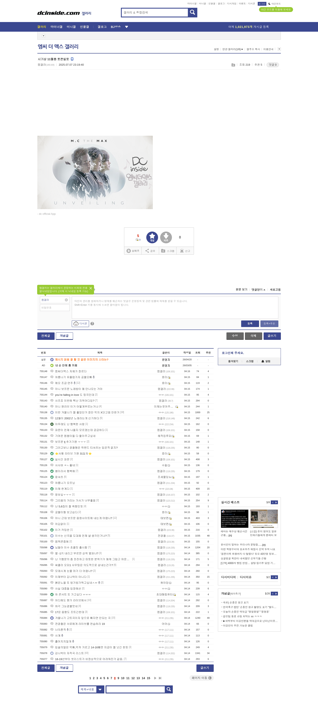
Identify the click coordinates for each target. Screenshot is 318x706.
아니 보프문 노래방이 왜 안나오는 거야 (76, 389)
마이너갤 (192, 3)
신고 (185, 251)
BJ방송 (116, 27)
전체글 (45, 335)
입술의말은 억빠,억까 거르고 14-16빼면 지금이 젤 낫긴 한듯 (89, 647)
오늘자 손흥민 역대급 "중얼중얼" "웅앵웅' (246, 611)
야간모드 (274, 4)
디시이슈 (246, 577)
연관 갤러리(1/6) (232, 49)
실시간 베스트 (230, 502)
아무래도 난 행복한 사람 (67, 424)
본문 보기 (241, 289)
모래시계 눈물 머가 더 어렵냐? (71, 571)
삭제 (253, 335)
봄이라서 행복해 (62, 471)
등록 (250, 323)
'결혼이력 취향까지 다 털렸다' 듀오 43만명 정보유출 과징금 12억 (249, 553)
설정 (216, 49)
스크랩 (233, 65)
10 (122, 678)
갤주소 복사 (253, 49)
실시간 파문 (59, 459)
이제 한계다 (59, 488)
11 (128, 678)
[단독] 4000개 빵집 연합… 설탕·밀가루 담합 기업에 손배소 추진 (249, 563)
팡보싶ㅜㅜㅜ (60, 494)
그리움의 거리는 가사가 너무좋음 (73, 500)
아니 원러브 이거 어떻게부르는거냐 (74, 406)
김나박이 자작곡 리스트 (67, 653)
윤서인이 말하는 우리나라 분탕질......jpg (243, 544)
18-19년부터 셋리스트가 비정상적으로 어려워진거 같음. (86, 659)
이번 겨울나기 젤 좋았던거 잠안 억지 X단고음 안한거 (84, 412)
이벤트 (242, 3)
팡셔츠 (56, 477)
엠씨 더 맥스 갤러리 (58, 46)
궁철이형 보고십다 (64, 512)
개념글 (64, 335)
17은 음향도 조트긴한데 (67, 612)
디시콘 (251, 3)
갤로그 (221, 3)
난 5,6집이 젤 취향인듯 (66, 506)
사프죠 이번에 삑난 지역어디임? (72, 400)
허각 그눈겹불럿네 (64, 606)
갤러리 (41, 27)
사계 (55, 635)
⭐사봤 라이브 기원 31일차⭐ (71, 453)
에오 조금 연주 (61, 383)
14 (143, 678)
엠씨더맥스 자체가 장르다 (68, 371)
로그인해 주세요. (233, 353)
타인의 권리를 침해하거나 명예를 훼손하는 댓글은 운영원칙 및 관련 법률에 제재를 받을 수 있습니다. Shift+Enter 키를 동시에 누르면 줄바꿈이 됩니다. (131, 303)
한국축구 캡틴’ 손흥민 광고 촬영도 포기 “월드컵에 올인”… (250, 607)
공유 (150, 251)
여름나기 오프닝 (62, 483)
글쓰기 (272, 335)
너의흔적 (58, 629)
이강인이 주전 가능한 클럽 (238, 625)
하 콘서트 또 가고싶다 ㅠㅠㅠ (70, 594)
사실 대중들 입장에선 (65, 588)
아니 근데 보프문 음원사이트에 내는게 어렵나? (81, 518)
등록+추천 (269, 323)
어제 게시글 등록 (248, 27)
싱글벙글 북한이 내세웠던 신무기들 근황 (243, 558)
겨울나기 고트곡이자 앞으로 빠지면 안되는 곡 (80, 618)
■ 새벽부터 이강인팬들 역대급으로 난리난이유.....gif (250, 621)
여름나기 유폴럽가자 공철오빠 (71, 377)
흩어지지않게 (60, 641)
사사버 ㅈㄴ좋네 (62, 465)
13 (138, 678)
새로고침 (275, 289)
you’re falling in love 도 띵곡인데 (72, 394)
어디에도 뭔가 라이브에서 (68, 600)
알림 (265, 361)
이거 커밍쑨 (59, 529)
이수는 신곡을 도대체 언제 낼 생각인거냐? (78, 535)
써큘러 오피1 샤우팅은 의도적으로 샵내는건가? (81, 565)
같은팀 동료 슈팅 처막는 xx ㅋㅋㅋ (242, 616)
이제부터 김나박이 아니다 (68, 576)
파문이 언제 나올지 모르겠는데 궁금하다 (77, 430)
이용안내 (268, 49)
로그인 (262, 4)
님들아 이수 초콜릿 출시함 (68, 547)
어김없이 (58, 524)
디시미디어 (228, 577)
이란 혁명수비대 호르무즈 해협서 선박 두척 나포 (248, 549)
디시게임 (231, 3)
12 (133, 678)
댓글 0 (273, 64)
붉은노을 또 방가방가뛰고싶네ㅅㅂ (73, 582)
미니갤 (202, 3)
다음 (155, 678)
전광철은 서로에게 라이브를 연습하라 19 (77, 623)
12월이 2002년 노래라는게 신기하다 (74, 418)
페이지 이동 (202, 678)
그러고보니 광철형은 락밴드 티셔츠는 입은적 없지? (84, 447)
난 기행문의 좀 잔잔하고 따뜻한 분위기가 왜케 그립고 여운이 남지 (90, 559)
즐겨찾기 (233, 361)
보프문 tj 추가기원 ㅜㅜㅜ (68, 441)
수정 (235, 335)
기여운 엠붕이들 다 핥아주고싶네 (73, 436)
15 (148, 678)
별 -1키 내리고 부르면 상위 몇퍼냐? (74, 553)
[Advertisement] (72, 105)
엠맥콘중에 (59, 541)
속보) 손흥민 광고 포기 (236, 602)
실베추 (132, 251)
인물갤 (211, 3)
